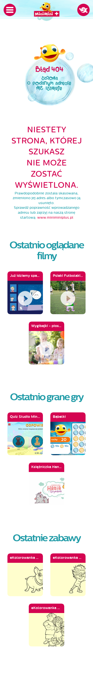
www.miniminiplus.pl (55, 217)
